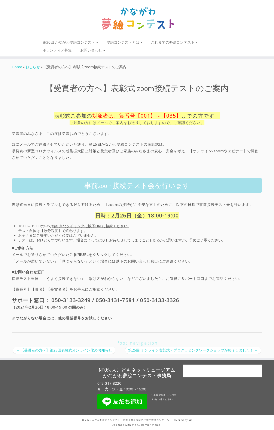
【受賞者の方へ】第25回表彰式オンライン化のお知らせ (64, 350)
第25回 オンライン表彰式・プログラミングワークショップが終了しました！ (193, 350)
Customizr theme (149, 424)
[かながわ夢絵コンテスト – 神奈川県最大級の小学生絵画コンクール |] (137, 18)
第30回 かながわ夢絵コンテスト (70, 42)
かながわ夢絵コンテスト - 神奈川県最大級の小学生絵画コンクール (130, 419)
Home (17, 66)
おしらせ (32, 66)
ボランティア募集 (57, 50)
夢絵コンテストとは (124, 42)
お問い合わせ (92, 50)
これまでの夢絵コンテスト (174, 42)
